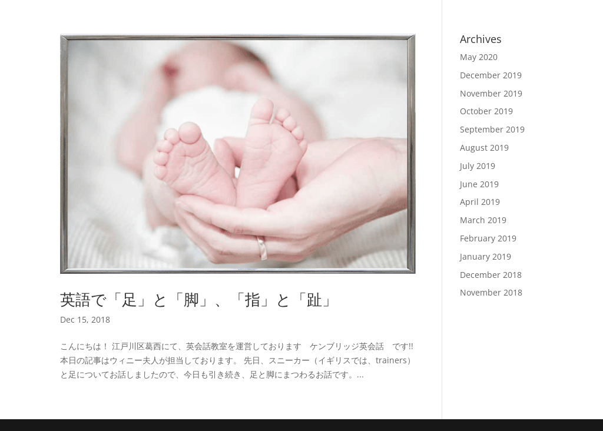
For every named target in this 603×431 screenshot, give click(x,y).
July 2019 (477, 165)
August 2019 (484, 147)
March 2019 (483, 220)
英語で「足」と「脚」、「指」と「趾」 (198, 299)
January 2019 (485, 256)
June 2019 (479, 184)
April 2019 (480, 201)
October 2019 (486, 111)
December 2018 (491, 274)
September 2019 (492, 129)
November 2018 (491, 292)
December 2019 (491, 75)
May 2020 (479, 56)
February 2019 (488, 238)
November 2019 (491, 93)
